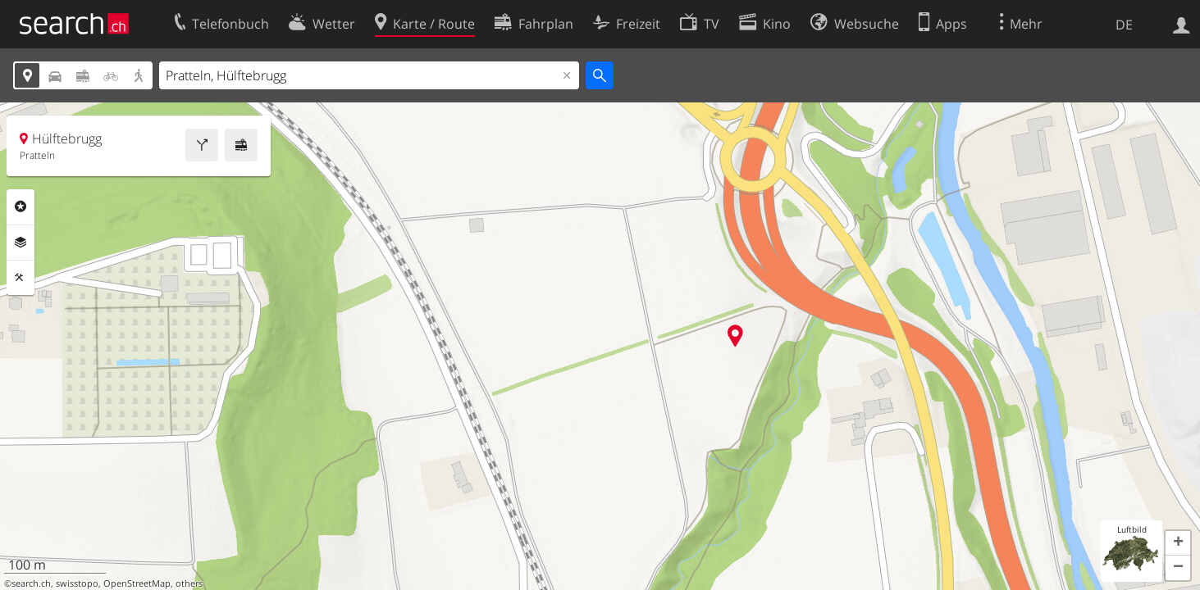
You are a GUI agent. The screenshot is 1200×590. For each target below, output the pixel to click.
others (189, 583)
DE (1124, 25)
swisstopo (77, 583)
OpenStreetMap (137, 583)
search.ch (31, 583)
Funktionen (20, 278)
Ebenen (20, 242)
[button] (1178, 543)
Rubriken (20, 206)
